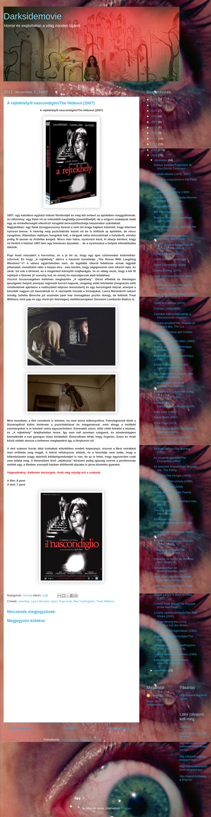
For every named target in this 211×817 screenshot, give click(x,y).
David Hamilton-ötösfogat (170, 259)
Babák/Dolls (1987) (166, 417)
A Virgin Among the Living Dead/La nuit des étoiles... (172, 623)
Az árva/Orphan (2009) (168, 486)
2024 (154, 99)
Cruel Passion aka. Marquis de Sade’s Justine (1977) (173, 286)
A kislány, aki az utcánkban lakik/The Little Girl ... (171, 661)
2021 (154, 110)
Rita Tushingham (84, 601)
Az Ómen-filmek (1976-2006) (172, 437)
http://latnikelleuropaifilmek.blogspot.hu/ (193, 768)
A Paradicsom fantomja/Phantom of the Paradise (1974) (174, 647)
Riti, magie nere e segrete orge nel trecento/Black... (173, 375)
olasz (54, 601)
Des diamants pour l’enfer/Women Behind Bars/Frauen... (175, 199)
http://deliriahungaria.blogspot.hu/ (193, 758)
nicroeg (156, 695)
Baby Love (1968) (165, 411)
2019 (154, 122)
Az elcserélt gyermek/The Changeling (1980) (170, 459)
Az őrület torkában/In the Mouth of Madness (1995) (175, 430)
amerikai (23, 601)
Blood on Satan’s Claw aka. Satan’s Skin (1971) (171, 366)
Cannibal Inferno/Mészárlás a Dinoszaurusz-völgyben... (172, 315)
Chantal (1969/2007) (167, 308)
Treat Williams (105, 601)
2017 (154, 133)
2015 (154, 144)
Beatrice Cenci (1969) (167, 397)
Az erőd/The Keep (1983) (170, 443)
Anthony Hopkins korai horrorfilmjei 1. (168, 512)
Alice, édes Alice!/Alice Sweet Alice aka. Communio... (172, 578)
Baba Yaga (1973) (165, 423)
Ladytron (185, 726)
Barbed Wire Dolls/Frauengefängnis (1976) (174, 404)
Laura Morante (40, 601)
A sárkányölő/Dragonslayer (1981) (175, 630)
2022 (154, 105)
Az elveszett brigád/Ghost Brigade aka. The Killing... (175, 468)
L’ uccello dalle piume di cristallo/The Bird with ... (170, 384)
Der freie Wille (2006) (167, 206)
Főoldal (69, 728)
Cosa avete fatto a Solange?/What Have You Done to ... (175, 295)
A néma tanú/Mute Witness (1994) (175, 654)
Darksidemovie (33, 16)
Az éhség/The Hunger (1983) (172, 475)
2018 (154, 127)
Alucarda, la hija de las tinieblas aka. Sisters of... (174, 560)
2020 (154, 116)
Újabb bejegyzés (19, 728)
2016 (154, 138)
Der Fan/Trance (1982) (168, 212)
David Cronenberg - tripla (170, 264)
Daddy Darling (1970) (167, 270)
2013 (154, 155)
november (161, 670)
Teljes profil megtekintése (155, 703)
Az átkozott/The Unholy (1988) (173, 481)
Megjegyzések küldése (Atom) (80, 739)
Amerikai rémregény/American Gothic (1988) (173, 542)
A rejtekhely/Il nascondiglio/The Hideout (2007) (173, 638)
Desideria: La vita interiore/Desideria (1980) (171, 190)
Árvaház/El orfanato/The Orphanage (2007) (169, 551)
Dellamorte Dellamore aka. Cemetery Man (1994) (170, 237)
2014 (154, 149)
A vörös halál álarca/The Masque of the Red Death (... (174, 605)
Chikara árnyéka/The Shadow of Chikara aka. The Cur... (174, 324)
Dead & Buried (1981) (167, 253)
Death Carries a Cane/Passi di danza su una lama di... (173, 246)
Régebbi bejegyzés (121, 728)
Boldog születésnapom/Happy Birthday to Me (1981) (173, 348)
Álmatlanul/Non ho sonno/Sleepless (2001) (170, 569)
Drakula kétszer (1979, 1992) (172, 174)
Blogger (126, 808)
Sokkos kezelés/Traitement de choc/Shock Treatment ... (173, 166)
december (161, 160)
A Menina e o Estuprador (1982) (174, 391)
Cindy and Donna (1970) (169, 303)
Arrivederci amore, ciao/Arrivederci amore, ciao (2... (173, 523)
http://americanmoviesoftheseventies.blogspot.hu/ (193, 746)
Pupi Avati (65, 601)
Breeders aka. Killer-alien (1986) (174, 341)
